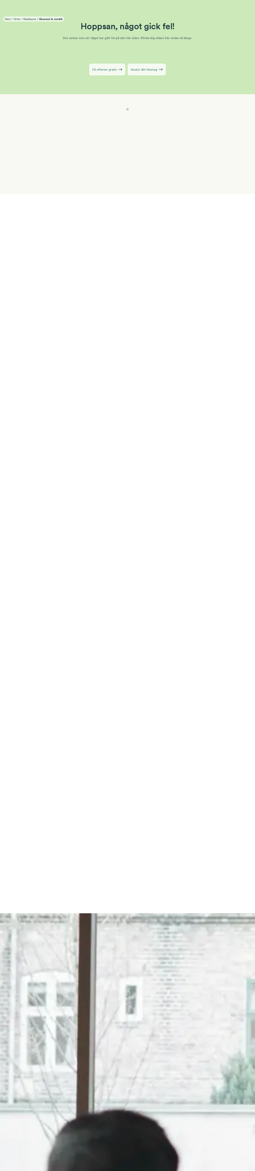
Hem (8, 19)
